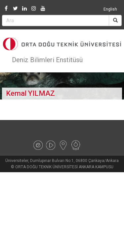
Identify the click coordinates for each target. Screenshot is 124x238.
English (110, 9)
